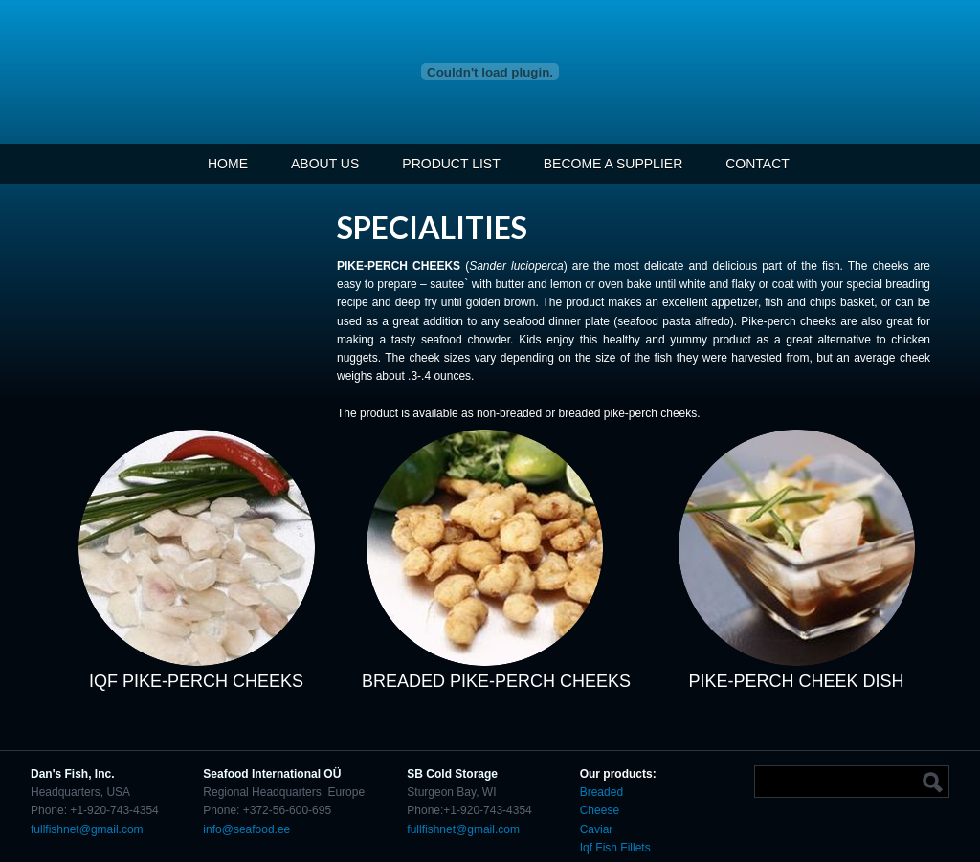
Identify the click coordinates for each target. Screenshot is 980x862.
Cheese (599, 810)
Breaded (601, 792)
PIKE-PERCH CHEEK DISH (796, 681)
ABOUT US (325, 163)
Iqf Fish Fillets (615, 847)
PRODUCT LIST (451, 163)
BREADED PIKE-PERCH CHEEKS (496, 681)
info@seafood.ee (246, 829)
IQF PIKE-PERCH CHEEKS (196, 681)
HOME (228, 163)
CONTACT (757, 163)
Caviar (598, 829)
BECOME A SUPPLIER (613, 163)
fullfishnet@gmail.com (87, 829)
